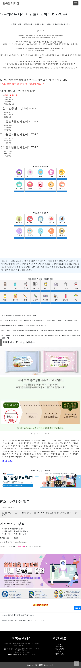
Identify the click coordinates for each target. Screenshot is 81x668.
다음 (10, 546)
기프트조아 (45, 434)
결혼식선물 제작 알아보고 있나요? (18, 615)
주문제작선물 (59, 654)
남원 (59, 651)
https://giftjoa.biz (21, 542)
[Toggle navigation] (75, 3)
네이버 (4, 546)
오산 (59, 644)
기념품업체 (59, 649)
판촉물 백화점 (11, 3)
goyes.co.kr (49, 665)
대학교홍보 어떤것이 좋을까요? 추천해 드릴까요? (23, 620)
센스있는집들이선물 (11, 95)
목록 (77, 608)
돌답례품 (59, 646)
